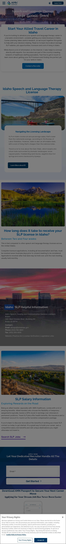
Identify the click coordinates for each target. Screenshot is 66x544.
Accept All (40, 540)
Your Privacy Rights (25, 540)
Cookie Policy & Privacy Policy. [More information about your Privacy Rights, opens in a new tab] (16, 535)
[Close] (62, 517)
